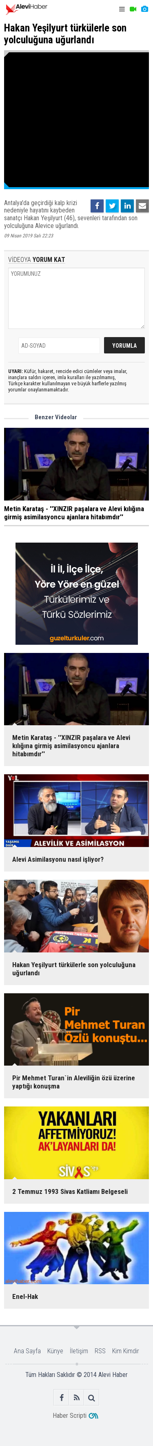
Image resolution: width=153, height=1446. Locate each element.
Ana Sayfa (27, 1351)
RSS (100, 1351)
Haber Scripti (69, 1415)
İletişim (79, 1351)
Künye (55, 1351)
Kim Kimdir (125, 1351)
